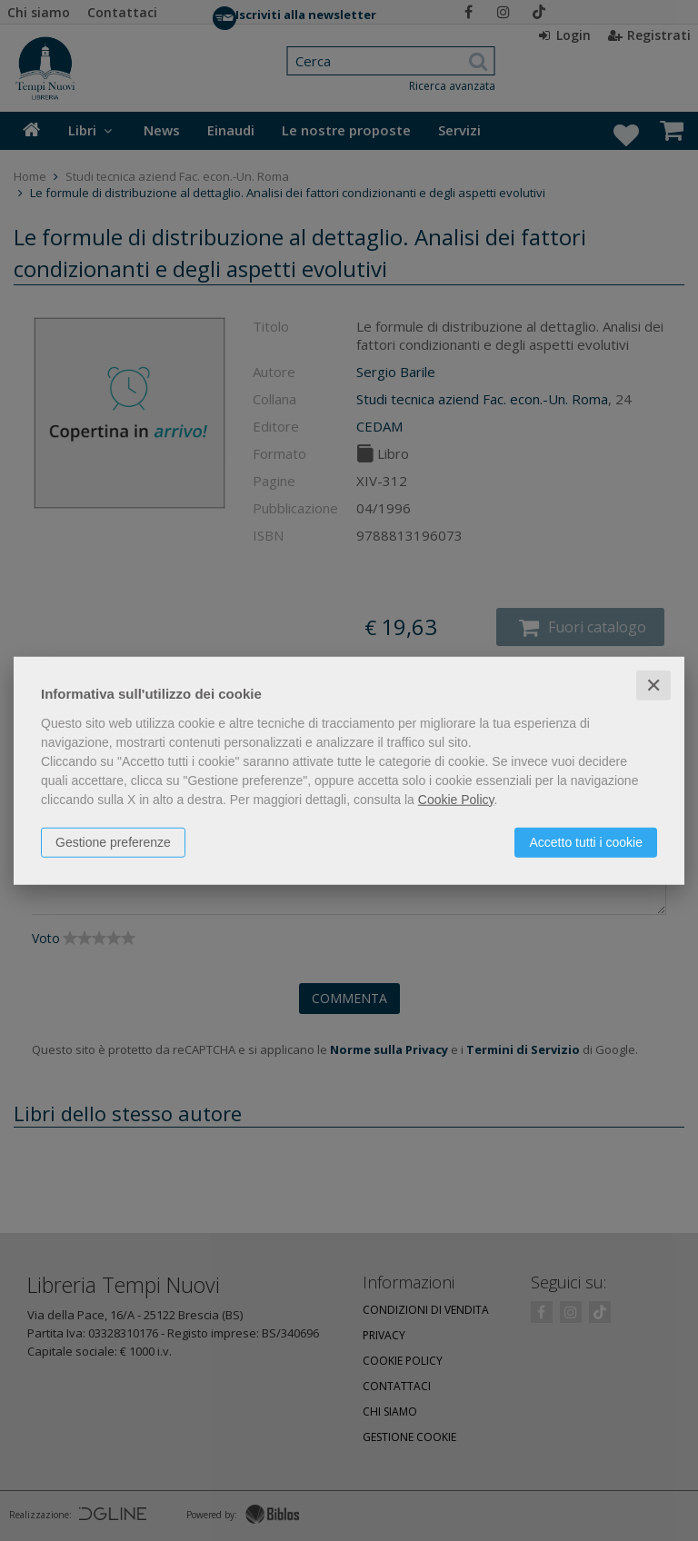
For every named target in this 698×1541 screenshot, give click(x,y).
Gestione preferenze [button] (113, 841)
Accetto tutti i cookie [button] (586, 841)
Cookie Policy (456, 798)
